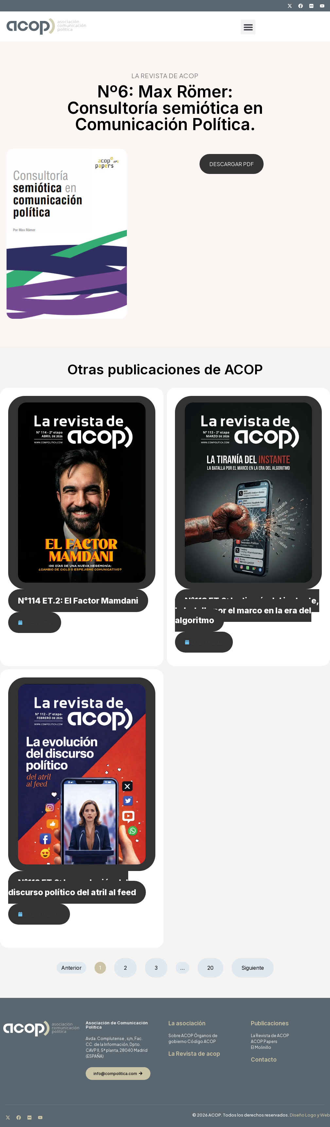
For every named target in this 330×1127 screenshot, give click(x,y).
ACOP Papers (264, 1041)
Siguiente (252, 968)
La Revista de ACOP (270, 1035)
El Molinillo (261, 1047)
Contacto (264, 1059)
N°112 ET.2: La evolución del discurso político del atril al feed (72, 887)
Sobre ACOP (180, 1035)
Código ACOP (201, 1041)
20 (215, 964)
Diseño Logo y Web (310, 1115)
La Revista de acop (194, 1053)
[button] (248, 27)
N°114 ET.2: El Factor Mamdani (78, 601)
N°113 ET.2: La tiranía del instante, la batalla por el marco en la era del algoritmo (247, 610)
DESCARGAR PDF (231, 164)
